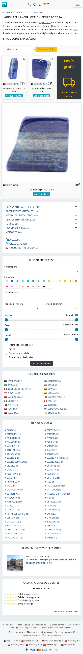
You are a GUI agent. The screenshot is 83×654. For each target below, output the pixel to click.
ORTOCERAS (54, 502)
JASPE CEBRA (14, 533)
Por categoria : (11, 266)
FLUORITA (53, 474)
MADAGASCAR (56, 397)
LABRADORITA (15, 489)
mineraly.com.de (51, 640)
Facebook (32, 632)
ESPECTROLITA (55, 529)
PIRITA (51, 505)
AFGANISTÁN (15, 381)
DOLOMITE (53, 466)
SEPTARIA (13, 518)
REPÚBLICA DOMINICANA (20, 389)
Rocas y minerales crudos (23, 206)
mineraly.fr (11, 640)
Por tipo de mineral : (14, 303)
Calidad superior (16, 243)
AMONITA (53, 434)
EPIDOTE (12, 470)
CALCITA (52, 446)
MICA (50, 498)
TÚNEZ (12, 409)
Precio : (8, 315)
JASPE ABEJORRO (56, 486)
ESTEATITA (53, 470)
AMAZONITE (14, 434)
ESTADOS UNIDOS (57, 409)
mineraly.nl (33, 644)
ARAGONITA (13, 442)
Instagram (47, 632)
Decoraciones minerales (22, 211)
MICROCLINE (14, 502)
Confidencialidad (40, 624)
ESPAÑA (53, 389)
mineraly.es (15, 644)
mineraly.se (68, 644)
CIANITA (52, 450)
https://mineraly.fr (54, 635)
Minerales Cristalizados (22, 215)
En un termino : (12, 292)
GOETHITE (53, 478)
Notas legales (23, 624)
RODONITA (53, 509)
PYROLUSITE (14, 509)
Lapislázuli (38, 12)
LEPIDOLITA (13, 494)
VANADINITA (54, 525)
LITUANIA (53, 393)
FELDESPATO (14, 474)
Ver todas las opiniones (66, 611)
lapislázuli (11, 83)
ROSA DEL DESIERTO (17, 514)
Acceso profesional (29, 627)
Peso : (8, 325)
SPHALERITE (14, 521)
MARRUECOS (15, 397)
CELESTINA (13, 450)
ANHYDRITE (13, 438)
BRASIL (13, 385)
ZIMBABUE (54, 413)
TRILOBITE (53, 521)
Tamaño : (9, 335)
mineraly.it (72, 640)
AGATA (11, 430)
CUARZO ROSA (55, 462)
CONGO (52, 385)
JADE (50, 482)
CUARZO (13, 458)
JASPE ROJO (53, 533)
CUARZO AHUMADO (57, 458)
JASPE (11, 486)
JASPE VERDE (14, 538)
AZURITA (52, 442)
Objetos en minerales (20, 219)
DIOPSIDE (12, 466)
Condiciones (9, 624)
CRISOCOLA (53, 454)
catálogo (9, 12)
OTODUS (12, 505)
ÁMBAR (52, 538)
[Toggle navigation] (77, 4)
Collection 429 (47, 49)
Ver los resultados (41, 363)
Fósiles (12, 223)
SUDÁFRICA (14, 413)
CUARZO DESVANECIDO (19, 462)
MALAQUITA (13, 498)
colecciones (23, 12)
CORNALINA (13, 454)
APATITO (52, 438)
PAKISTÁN (13, 405)
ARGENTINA (54, 381)
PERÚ (52, 401)
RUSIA (52, 405)
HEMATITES (13, 482)
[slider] (6, 319)
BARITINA (13, 446)
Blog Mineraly (17, 632)
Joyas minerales (17, 228)
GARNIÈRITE (14, 478)
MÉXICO (13, 401)
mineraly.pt (50, 644)
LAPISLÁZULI (54, 489)
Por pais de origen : (53, 303)
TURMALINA (14, 525)
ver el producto (13, 95)
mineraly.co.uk (30, 640)
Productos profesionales (22, 247)
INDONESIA (14, 393)
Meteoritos (14, 232)
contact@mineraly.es (30, 635)
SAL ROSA (53, 514)
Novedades (13, 239)
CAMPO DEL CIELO (16, 529)
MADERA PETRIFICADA (58, 494)
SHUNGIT (53, 518)
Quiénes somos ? (58, 624)
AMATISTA (53, 430)
